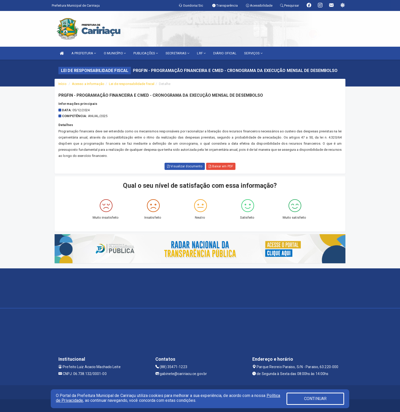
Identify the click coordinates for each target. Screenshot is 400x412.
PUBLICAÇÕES (145, 53)
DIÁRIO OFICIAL (224, 53)
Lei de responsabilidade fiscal (131, 84)
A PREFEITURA (83, 53)
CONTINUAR (315, 398)
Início (62, 84)
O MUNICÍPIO (115, 53)
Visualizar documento (184, 166)
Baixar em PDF (221, 166)
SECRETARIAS (177, 53)
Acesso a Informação (88, 84)
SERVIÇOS (253, 53)
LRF (201, 53)
